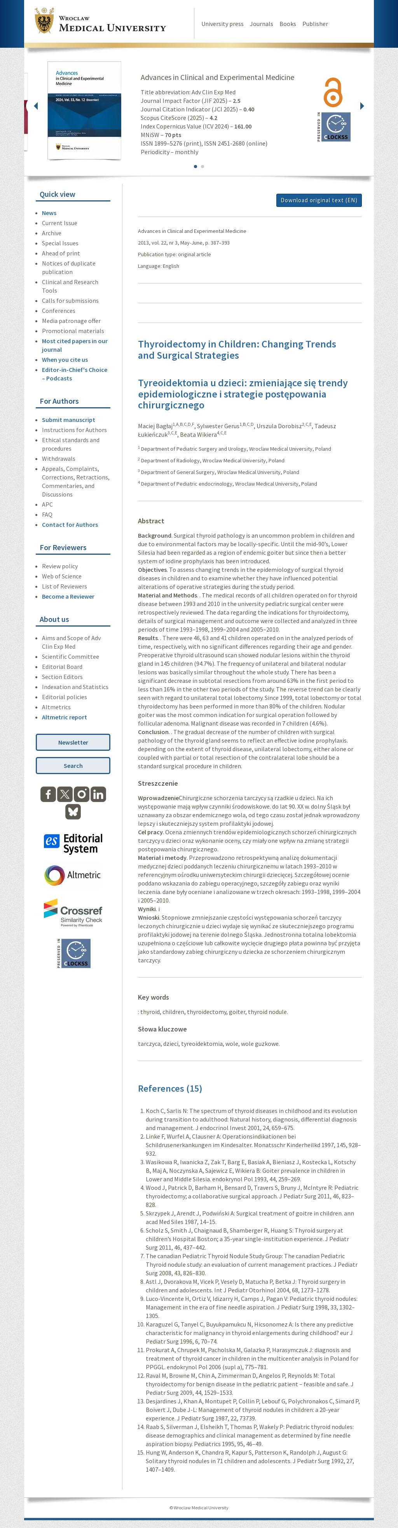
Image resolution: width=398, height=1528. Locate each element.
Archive (51, 233)
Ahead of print (61, 253)
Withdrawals (58, 458)
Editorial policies (64, 697)
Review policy (60, 566)
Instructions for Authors (74, 430)
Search (73, 765)
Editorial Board (62, 666)
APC (47, 504)
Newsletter (73, 742)
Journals (261, 24)
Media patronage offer (71, 321)
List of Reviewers (64, 586)
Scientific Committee (70, 656)
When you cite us (65, 359)
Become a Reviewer (68, 596)
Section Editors (62, 677)
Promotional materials (73, 331)
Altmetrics (56, 707)
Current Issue (59, 223)
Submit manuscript (68, 420)
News (49, 213)
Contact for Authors (70, 524)
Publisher (315, 24)
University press (222, 24)
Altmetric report (64, 717)
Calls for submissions (70, 300)
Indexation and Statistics (75, 687)
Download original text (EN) (319, 200)
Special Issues (60, 243)
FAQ (47, 514)
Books (287, 24)
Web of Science (62, 576)
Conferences (58, 310)
